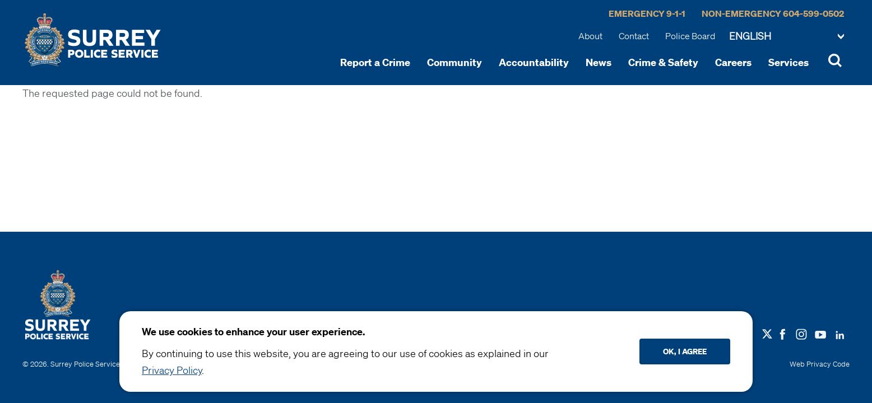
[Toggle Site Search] (835, 62)
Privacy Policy (172, 370)
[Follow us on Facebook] (782, 333)
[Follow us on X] (767, 334)
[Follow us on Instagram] (801, 333)
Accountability (534, 62)
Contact (634, 35)
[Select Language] (786, 37)
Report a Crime (375, 62)
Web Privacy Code (820, 364)
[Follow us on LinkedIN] (840, 332)
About (590, 35)
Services (788, 62)
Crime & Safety (663, 62)
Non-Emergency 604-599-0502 (773, 13)
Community (454, 62)
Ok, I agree (685, 351)
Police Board (690, 35)
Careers (733, 62)
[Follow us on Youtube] (820, 332)
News (598, 62)
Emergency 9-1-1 (647, 13)
